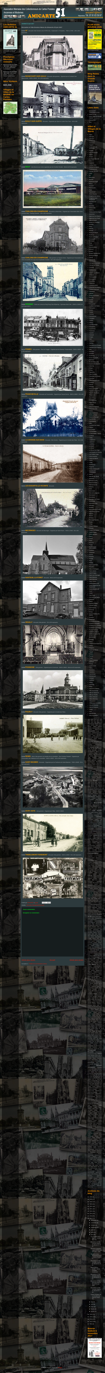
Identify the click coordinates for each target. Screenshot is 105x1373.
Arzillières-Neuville (94, 159)
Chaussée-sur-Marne (95, 287)
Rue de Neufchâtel (93, 1080)
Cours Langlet (98, 860)
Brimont (91, 249)
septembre (94, 1227)
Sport (94, 1123)
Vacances (100, 1147)
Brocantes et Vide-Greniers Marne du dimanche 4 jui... (96, 1290)
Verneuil (91, 678)
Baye (90, 190)
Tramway (94, 1142)
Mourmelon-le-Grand (94, 509)
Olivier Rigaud (94, 1009)
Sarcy (97, 1108)
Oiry (88, 1009)
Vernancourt (92, 676)
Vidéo (92, 1162)
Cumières (91, 341)
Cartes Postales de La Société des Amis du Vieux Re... (96, 1297)
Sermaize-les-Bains (94, 597)
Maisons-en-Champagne (92, 471)
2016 (92, 720)
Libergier (96, 962)
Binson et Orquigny (94, 222)
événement (90, 881)
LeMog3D (100, 958)
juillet (92, 1232)
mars (92, 1306)
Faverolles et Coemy (94, 376)
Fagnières (92, 372)
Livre (98, 964)
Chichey (94, 838)
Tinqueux (91, 647)
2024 (89, 722)
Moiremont (92, 491)
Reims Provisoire (97, 1058)
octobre (93, 1225)
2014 (91, 1319)
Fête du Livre (91, 892)
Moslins (91, 507)
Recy (90, 560)
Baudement (92, 187)
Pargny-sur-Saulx (94, 1018)
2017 (91, 1218)
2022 (91, 1206)
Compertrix (92, 304)
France (100, 903)
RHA (93, 1069)
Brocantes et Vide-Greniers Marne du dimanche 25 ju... (96, 1244)
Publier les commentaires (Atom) (38, 963)
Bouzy (91, 245)
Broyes (91, 251)
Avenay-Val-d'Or (93, 171)
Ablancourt (99, 722)
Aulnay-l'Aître (92, 165)
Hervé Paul (91, 923)
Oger (101, 1008)
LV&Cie (96, 969)
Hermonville (92, 419)
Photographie (98, 1024)
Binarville (90, 771)
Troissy (91, 663)
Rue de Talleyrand (97, 1082)
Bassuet (91, 185)
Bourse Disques (92, 791)
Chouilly (91, 297)
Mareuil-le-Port (93, 482)
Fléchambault (90, 895)
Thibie (93, 1137)
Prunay (91, 558)
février (93, 1309)
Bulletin (95, 806)
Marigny (91, 486)
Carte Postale (97, 810)
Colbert (89, 842)
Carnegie (100, 809)
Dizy (90, 349)
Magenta (91, 466)
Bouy (90, 243)
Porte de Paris (95, 1041)
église (89, 874)
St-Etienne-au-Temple (95, 625)
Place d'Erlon (91, 1028)
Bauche (100, 753)
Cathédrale (99, 816)
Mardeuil (91, 478)
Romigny (90, 1070)
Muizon (91, 515)
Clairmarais (94, 841)
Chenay (91, 293)
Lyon (89, 970)
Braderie (100, 798)
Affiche (89, 723)
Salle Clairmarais (97, 1103)
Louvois (94, 967)
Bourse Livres (98, 793)
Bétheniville (92, 208)
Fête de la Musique (97, 891)
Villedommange (91, 1171)
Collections (99, 842)
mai (92, 1302)
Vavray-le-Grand (98, 1155)
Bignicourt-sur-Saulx (94, 218)
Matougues (93, 986)
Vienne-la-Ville (91, 1163)
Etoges (91, 368)
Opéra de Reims (94, 1011)
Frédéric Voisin (91, 906)
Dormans (91, 351)
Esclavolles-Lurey (94, 361)
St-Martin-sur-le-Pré (94, 634)
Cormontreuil (92, 316)
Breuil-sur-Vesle (98, 801)
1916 (95, 719)
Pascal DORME (91, 1019)
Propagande (90, 1045)
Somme (92, 1117)
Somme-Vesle (93, 605)
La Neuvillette (98, 948)
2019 (98, 720)
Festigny (91, 382)
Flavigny (91, 386)
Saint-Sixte (90, 1097)
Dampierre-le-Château (95, 347)
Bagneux (100, 748)
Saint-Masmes (93, 577)
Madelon (93, 970)
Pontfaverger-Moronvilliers (93, 547)
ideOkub (89, 929)
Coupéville (90, 856)
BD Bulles (90, 755)
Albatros (89, 726)
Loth (92, 967)
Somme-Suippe (93, 603)
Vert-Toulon (90, 1159)
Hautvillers (90, 921)
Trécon (89, 1143)
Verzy (90, 686)
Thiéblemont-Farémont (95, 643)
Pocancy (91, 542)
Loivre (90, 460)
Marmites (96, 983)
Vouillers (100, 1182)
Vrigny (91, 709)
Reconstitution (99, 1052)
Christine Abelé (98, 839)
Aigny (90, 134)
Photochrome (90, 1024)
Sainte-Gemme (98, 1099)
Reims (100, 1053)
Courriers (91, 861)
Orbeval (94, 1012)
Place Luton (98, 1032)
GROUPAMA (94, 914)
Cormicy (91, 314)
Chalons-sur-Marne (94, 273)
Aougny (91, 150)
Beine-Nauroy (93, 194)
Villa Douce (95, 1165)
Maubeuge (99, 986)
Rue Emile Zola (98, 1083)
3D (95, 722)
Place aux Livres (97, 1027)
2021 (91, 1209)
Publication (95, 1047)
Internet (95, 932)
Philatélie (100, 1022)
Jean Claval (99, 935)
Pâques (93, 1015)
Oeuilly (94, 1008)
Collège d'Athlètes (95, 844)
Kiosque (100, 942)
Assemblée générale (93, 741)
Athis (90, 161)
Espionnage (93, 876)
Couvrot (91, 333)
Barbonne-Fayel (93, 181)
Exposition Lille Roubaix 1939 (95, 882)
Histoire (96, 925)
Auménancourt (93, 169)
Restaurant (90, 1064)
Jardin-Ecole (93, 935)
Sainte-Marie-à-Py (94, 583)
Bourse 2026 (93, 788)
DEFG (100, 868)
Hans (93, 918)
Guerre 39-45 (95, 916)
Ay (90, 175)
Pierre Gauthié (91, 1025)
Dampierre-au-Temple (95, 345)
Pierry (90, 536)
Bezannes (92, 214)
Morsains (91, 505)
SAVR (100, 1110)
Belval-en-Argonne (98, 758)
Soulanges (92, 619)
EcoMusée (99, 871)
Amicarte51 (91, 731)
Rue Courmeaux (91, 1074)
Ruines (93, 1086)
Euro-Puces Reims (97, 879)
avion (100, 747)
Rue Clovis (93, 1073)
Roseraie (94, 1070)
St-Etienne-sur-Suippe (95, 627)
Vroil (90, 711)
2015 (89, 720)
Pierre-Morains (93, 534)
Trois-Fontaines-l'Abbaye (93, 660)
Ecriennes (92, 355)
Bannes (91, 179)
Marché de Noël (92, 979)
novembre (94, 1222)
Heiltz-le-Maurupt (93, 417)
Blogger (60, 1367)
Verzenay (91, 684)
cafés (92, 807)
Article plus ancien (76, 960)
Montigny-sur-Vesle (94, 499)
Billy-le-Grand (93, 220)
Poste (100, 1042)
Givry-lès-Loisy (93, 408)
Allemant (91, 136)
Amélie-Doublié (98, 729)
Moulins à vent (91, 999)
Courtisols (92, 330)
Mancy (91, 474)
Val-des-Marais (98, 1149)
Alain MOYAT (91, 725)
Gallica (89, 908)
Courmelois (99, 859)
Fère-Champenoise (94, 380)
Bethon (94, 764)
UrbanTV (90, 1147)
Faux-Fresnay (93, 374)
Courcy (91, 320)
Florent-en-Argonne (94, 390)
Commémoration (91, 845)
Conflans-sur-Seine (94, 306)
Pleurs (91, 538)
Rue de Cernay (94, 1076)
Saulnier (95, 1110)
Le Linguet (97, 957)
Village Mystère (93, 1166)
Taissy (91, 641)
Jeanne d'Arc (95, 938)
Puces (100, 1047)
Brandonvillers (93, 247)
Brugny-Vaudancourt (94, 253)
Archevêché (96, 737)
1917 (98, 719)
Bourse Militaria (92, 795)
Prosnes (91, 556)
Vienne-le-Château (94, 688)
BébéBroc (94, 757)
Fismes (91, 384)
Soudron (91, 617)
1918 (101, 719)
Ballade (89, 750)
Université (99, 1146)
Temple (96, 1136)
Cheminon (92, 291)
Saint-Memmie (93, 579)
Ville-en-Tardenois (94, 692)
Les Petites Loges (94, 454)
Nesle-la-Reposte (94, 520)
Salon (93, 1108)
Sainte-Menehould (94, 589)
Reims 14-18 (92, 114)
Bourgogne (92, 239)
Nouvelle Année (95, 1006)
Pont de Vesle (97, 1038)
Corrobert (91, 318)
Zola (92, 1187)
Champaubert (99, 828)
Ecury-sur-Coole (93, 357)
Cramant (91, 335)
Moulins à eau (98, 997)
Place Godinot (91, 1032)
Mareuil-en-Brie (93, 480)
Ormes (89, 1013)
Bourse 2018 (94, 783)
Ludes (90, 462)
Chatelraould (99, 832)
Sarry (90, 591)
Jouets (89, 941)
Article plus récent (28, 960)
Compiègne (90, 847)
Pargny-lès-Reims (94, 530)
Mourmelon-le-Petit (94, 511)
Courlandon (92, 328)
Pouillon (89, 1044)
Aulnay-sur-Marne (94, 167)
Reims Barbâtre (91, 1055)
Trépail (91, 652)
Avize (90, 173)
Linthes (100, 962)
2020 (91, 1211)
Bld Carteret (95, 774)
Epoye (94, 875)
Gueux (91, 411)
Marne (100, 983)
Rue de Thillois (91, 1083)
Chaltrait (91, 275)
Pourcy (91, 554)
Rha (90, 122)
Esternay (91, 366)
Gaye (94, 908)
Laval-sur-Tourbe (98, 954)
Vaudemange (90, 1155)
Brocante (29, 905)
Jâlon (90, 423)
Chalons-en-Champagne (92, 270)
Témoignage (90, 1136)
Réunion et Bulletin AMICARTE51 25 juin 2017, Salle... (96, 1250)
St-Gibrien (94, 1129)
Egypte (100, 874)
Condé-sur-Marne (97, 847)
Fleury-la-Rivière (93, 388)
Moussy (91, 513)
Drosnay (91, 353)
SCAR (89, 1111)
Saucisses (90, 1110)
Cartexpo (99, 813)
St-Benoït (95, 1124)
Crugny (91, 337)
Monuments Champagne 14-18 (94, 111)
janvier (93, 1311)
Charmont (91, 283)
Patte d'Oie (91, 1022)
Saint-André (99, 1086)
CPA (89, 863)
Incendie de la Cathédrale (95, 931)
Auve (94, 745)
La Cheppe (92, 429)
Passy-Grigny (92, 532)
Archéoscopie (91, 737)
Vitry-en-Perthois (93, 705)
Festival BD (90, 891)
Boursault (91, 241)
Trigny (91, 658)
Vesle (89, 1162)
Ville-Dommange (93, 690)
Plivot (90, 540)
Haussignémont (93, 413)
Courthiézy (90, 862)
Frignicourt (92, 395)
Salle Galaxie (92, 1105)
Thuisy (100, 1139)
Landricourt (92, 439)
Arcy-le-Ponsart (93, 152)
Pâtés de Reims (92, 1021)
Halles (89, 918)
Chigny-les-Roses (94, 295)
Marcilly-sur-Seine (94, 476)
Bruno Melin (90, 806)
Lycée (100, 969)
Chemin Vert (91, 836)
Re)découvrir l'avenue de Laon (95, 1048)
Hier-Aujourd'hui (91, 925)
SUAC (100, 1133)
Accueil (52, 960)
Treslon (91, 654)
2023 (101, 720)
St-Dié (94, 1126)
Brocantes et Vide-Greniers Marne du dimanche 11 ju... (96, 1276)
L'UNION (97, 945)
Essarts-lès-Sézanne (94, 364)
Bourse (95, 780)
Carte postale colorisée (93, 812)
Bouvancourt (99, 796)
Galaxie (100, 907)
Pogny (91, 544)
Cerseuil (91, 267)
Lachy (90, 437)
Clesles (91, 299)
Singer (92, 1114)
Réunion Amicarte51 (95, 1066)
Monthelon (92, 495)
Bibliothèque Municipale (95, 767)
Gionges (91, 404)
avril (92, 1304)
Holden (100, 925)
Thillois (91, 645)
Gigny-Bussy (92, 402)
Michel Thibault (92, 989)
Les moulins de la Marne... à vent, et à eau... (95, 1238)
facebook (90, 885)
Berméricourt (92, 201)
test (101, 1136)
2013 (91, 1321)
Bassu (91, 183)
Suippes (91, 639)
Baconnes (92, 177)
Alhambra (90, 728)
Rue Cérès (91, 1071)
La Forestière (92, 431)
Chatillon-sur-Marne (92, 833)
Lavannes (91, 444)
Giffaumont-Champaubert (93, 399)
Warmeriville (92, 713)
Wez (101, 1184)
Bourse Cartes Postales (96, 789)
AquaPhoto (99, 735)
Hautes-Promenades (92, 919)
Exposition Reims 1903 (95, 884)
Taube (100, 1134)
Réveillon (91, 567)
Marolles (89, 984)
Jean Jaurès (91, 936)
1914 (89, 719)
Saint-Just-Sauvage (94, 575)
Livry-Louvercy (93, 456)
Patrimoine (99, 1021)
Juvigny (95, 942)
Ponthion (91, 550)
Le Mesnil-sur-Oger (94, 450)
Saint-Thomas (91, 1099)
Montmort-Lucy (93, 503)
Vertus (91, 682)
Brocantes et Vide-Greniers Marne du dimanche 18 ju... (96, 1263)
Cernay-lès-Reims (94, 265)
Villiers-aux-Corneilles (95, 703)
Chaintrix (100, 823)
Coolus (91, 310)
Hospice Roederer (92, 926)
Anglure (91, 145)
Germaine (91, 397)
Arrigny (91, 156)
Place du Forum (97, 1031)
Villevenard (90, 1176)
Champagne (91, 828)
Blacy (90, 226)
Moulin (93, 997)
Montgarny (99, 992)
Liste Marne (92, 964)
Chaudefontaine (93, 285)
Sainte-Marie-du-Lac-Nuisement (95, 586)
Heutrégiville (92, 421)
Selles (90, 593)
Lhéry (92, 962)
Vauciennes (90, 1153)
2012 (91, 1324)
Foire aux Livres (92, 898)
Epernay (91, 359)
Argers (91, 154)
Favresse (91, 378)
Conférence (90, 848)
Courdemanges (93, 324)
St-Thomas (95, 1133)
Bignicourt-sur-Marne (94, 216)
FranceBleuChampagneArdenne (95, 904)
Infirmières (90, 932)
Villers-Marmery (93, 699)
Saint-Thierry (92, 581)
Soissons (96, 1114)
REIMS (91, 562)
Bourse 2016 (94, 782)
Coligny (91, 302)
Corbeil (91, 312)
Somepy (94, 1115)
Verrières (91, 680)
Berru (90, 203)
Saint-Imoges (92, 573)
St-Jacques (99, 1129)
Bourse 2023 (94, 786)
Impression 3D (97, 929)
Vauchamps (92, 674)
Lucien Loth (99, 967)
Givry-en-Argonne (94, 406)
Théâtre (89, 1137)
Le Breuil (91, 448)
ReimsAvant (92, 120)
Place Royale (91, 1034)
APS (94, 735)
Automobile (90, 745)
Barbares (100, 750)
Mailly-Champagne (94, 468)
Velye (89, 1156)
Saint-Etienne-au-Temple (93, 1087)
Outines (93, 1013)
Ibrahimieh (99, 928)
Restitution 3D (98, 1064)
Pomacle (89, 1037)
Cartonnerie (90, 815)
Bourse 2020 (94, 785)
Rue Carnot (99, 1070)
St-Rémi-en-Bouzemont (92, 636)
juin (92, 1234)
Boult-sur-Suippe (93, 237)
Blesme (91, 228)
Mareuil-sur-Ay (93, 484)
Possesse (91, 552)
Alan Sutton (99, 725)
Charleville (92, 281)
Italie (93, 933)
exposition (99, 881)
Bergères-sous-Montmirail (93, 198)
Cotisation (99, 854)
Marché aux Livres (97, 977)
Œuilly (90, 522)
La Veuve (96, 949)
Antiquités (99, 734)
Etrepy (91, 370)
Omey (90, 524)
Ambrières (92, 143)
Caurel (91, 257)
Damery (91, 343)
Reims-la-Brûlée (93, 564)
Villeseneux (92, 701)
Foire (100, 897)
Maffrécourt (92, 464)
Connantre (92, 308)
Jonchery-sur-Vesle (94, 425)
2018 (95, 720)
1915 (92, 719)
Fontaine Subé (95, 900)
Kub (88, 945)
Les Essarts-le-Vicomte (95, 452)
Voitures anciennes (92, 1182)
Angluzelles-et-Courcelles (93, 147)
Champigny (92, 279)
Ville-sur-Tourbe (93, 694)
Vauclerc (100, 1153)
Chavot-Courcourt (94, 289)
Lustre (93, 969)
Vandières (92, 670)
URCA (94, 1147)
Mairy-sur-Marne (91, 973)
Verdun (100, 1156)
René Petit (99, 1062)
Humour (95, 928)
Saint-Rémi (99, 1096)
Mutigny (91, 517)
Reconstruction (91, 1053)
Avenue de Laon (94, 747)
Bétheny (91, 210)
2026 (92, 722)
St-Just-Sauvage (93, 629)
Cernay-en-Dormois (94, 263)
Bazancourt (92, 192)
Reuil (89, 1065)
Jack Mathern (98, 933)
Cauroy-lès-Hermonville (92, 260)
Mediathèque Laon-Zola (93, 987)
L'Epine (91, 427)
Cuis (90, 339)
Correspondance (93, 853)
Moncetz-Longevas (94, 493)
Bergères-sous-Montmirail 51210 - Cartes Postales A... (96, 1256)
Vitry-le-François (93, 707)
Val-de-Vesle (92, 666)
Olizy (101, 1009)
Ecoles (94, 871)
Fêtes (97, 892)
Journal (93, 941)
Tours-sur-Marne (93, 650)
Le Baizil (91, 446)
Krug (101, 944)
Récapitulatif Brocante (38, 905)
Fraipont (89, 903)
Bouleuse (91, 234)
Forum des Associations (96, 901)
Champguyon (92, 277)
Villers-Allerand (93, 697)
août (92, 1230)
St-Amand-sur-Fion (94, 621)
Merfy (90, 489)
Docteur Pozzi (93, 869)
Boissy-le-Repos (93, 232)
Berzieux (91, 205)
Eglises (94, 874)
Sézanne (91, 599)
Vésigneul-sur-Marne (97, 1160)
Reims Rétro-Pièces (93, 1059)
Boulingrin (99, 777)
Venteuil (94, 1156)
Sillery (90, 601)
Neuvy (94, 1005)
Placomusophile (98, 1034)
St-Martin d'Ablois (94, 632)
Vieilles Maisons (98, 1162)
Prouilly (100, 1045)
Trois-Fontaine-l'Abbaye (93, 1144)
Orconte (91, 528)
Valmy (90, 668)
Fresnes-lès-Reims (94, 393)
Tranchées (99, 1142)
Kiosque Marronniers (93, 944)
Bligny (89, 776)
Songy (91, 611)
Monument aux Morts (92, 996)
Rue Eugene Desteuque (93, 1084)
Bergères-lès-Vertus (94, 196)
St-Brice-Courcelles (94, 623)
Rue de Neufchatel (97, 1079)
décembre (94, 1220)
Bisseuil (91, 224)
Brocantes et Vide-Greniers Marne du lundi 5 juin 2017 (96, 1283)
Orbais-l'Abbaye (93, 526)
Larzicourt (91, 442)
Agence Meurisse (95, 723)
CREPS (97, 863)
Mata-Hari (95, 984)
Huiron (91, 928)
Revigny (89, 1069)
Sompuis (91, 609)
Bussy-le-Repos (93, 255)
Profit (100, 1044)
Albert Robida (97, 726)
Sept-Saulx (92, 595)
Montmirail (92, 501)
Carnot (89, 810)
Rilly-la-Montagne (94, 569)
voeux (100, 1181)
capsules (94, 809)
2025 (91, 1199)
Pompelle (96, 1037)
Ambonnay (92, 140)
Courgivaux (92, 326)
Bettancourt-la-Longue (95, 212)
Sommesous (92, 607)
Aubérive (91, 163)
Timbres (89, 1140)
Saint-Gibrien (92, 571)
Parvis (100, 1018)
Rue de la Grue (94, 1077)
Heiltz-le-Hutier (93, 415)
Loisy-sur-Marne (93, 458)
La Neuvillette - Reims (95, 433)
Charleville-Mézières (97, 831)
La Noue (91, 435)
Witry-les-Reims (93, 715)
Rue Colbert (99, 1073)
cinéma (89, 841)
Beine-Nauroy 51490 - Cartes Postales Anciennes (95, 1270)
